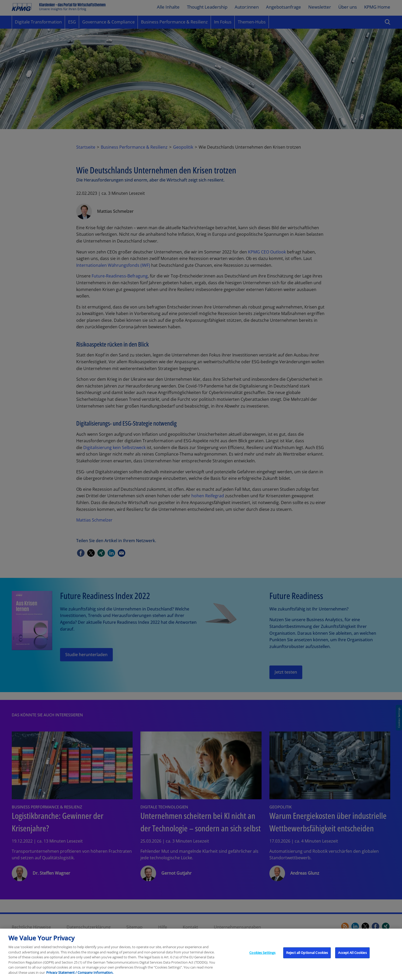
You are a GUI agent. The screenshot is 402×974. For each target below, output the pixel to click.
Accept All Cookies (352, 957)
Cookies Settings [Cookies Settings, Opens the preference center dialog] (262, 957)
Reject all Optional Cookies (307, 957)
